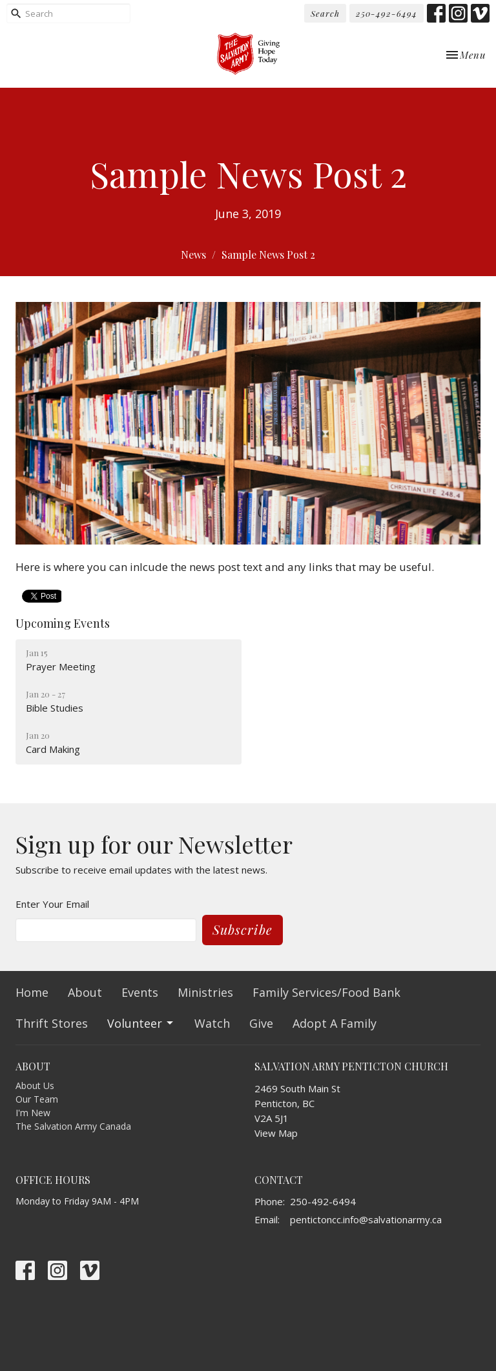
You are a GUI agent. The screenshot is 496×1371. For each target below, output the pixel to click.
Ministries (205, 992)
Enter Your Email (52, 903)
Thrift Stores (52, 1023)
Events (139, 992)
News (193, 254)
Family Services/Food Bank (326, 992)
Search (325, 13)
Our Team (37, 1099)
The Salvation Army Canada (73, 1126)
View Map (276, 1132)
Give (261, 1023)
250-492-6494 (386, 13)
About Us (35, 1085)
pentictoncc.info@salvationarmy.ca (366, 1219)
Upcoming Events (63, 623)
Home (32, 992)
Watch (212, 1023)
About (85, 992)
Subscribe (242, 929)
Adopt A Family (335, 1023)
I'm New (33, 1112)
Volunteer (141, 1023)
